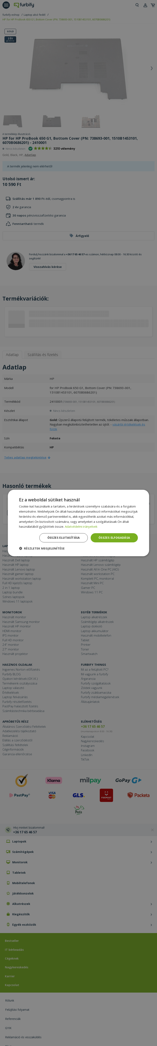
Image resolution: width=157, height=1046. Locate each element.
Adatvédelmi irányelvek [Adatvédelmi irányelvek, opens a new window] (81, 526)
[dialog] (78, 523)
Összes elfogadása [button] (114, 538)
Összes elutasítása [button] (63, 538)
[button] (42, 548)
